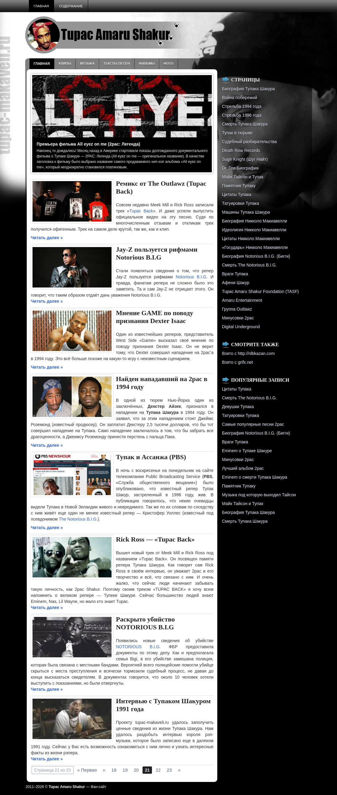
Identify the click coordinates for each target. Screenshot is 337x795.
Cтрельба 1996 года (242, 115)
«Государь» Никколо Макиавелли (255, 247)
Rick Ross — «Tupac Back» (155, 539)
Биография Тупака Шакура (248, 88)
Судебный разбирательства (249, 141)
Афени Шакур (235, 282)
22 (158, 770)
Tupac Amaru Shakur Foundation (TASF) (260, 291)
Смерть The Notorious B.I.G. (249, 265)
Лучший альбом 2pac (243, 468)
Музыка (87, 63)
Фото (168, 63)
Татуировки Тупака (240, 203)
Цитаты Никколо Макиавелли (251, 238)
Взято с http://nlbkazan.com (248, 353)
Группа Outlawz (237, 309)
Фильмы (147, 63)
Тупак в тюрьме (237, 132)
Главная (41, 6)
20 (136, 770)
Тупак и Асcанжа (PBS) (151, 457)
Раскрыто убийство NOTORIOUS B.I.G (145, 623)
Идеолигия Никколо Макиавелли (254, 229)
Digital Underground (241, 326)
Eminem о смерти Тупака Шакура (254, 477)
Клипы (65, 63)
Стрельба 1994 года (242, 106)
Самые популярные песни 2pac (253, 424)
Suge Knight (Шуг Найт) (245, 159)
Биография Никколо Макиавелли (254, 221)
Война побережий (239, 97)
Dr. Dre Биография (240, 168)
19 (125, 770)
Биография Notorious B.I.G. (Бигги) (256, 256)
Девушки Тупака (238, 406)
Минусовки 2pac (238, 317)
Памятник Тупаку (239, 185)
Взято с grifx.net (237, 362)
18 (114, 770)
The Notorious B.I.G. (78, 519)
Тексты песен (116, 63)
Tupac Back (141, 210)
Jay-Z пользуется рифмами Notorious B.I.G (157, 253)
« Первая (87, 770)
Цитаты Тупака (237, 194)
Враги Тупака (235, 273)
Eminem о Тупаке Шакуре (247, 450)
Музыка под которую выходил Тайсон (259, 494)
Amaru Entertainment (242, 300)
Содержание (71, 6)
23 (169, 770)
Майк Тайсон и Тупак (242, 176)
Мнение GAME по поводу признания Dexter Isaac (154, 317)
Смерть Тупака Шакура (245, 124)
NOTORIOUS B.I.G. (138, 646)
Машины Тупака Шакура (246, 212)
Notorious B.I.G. (192, 276)
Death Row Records (241, 150)
